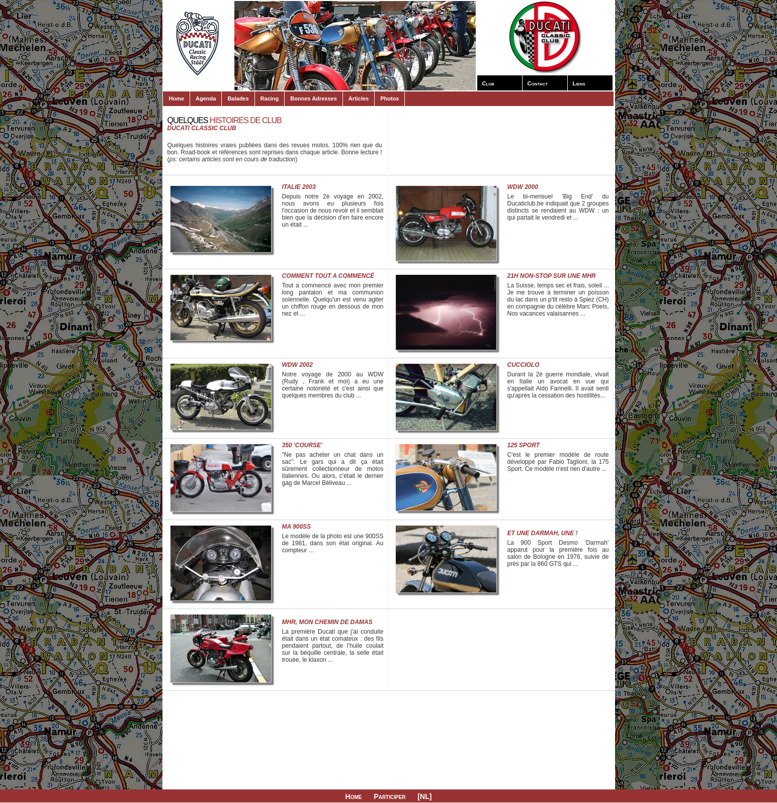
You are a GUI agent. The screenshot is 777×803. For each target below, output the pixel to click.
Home (177, 98)
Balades (237, 98)
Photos (389, 98)
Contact (538, 83)
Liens (579, 83)
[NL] (424, 796)
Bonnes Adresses (313, 98)
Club (488, 83)
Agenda (206, 98)
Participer (389, 796)
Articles (359, 98)
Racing (270, 98)
